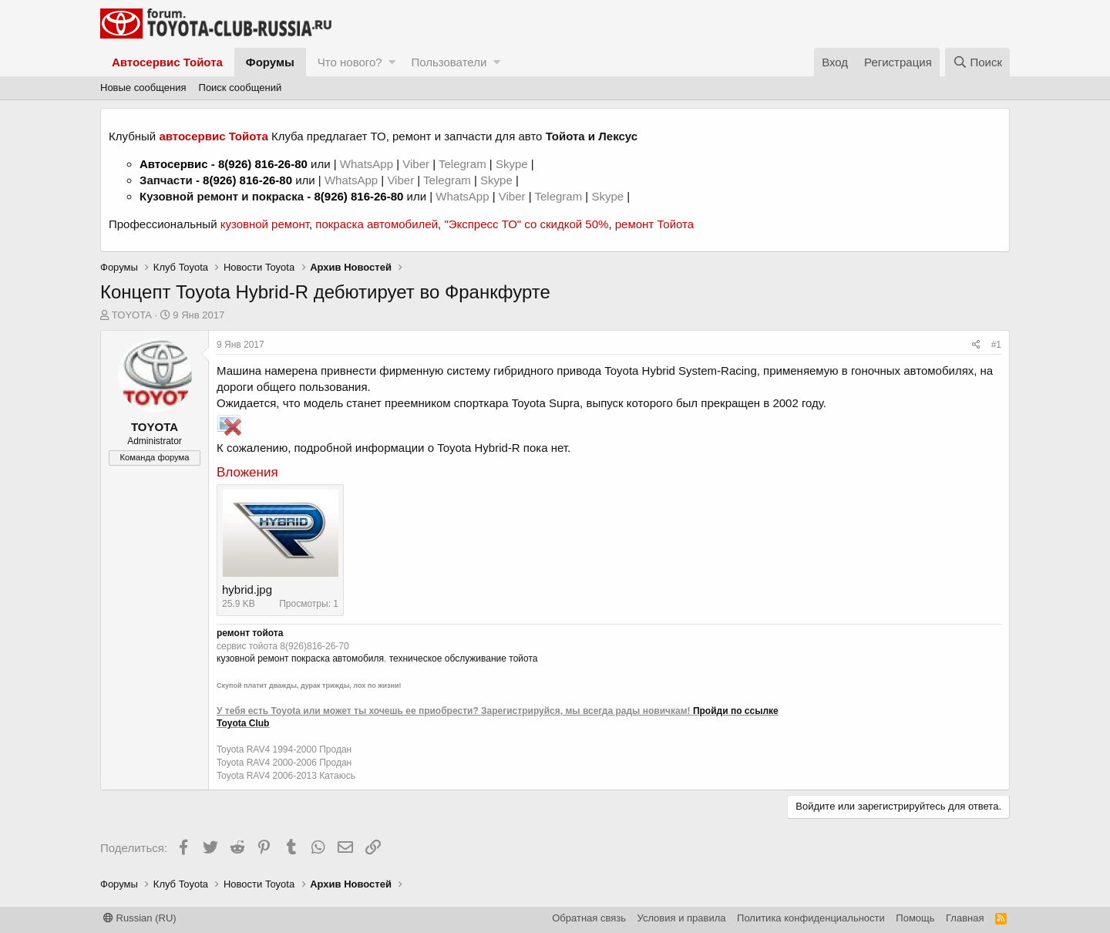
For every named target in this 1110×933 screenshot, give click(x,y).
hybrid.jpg (247, 589)
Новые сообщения (143, 87)
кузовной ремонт (264, 224)
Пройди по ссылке (736, 711)
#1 (996, 344)
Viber (415, 163)
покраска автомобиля (337, 658)
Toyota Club (243, 723)
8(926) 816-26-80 (263, 163)
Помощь (915, 918)
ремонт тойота (250, 633)
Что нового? (350, 62)
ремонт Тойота (654, 224)
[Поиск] (977, 62)
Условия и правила (681, 918)
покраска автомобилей (376, 224)
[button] (392, 62)
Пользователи (448, 62)
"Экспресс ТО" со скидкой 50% (526, 224)
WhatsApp (368, 163)
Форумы (270, 62)
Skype (513, 163)
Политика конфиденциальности (811, 918)
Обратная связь (589, 918)
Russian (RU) (140, 918)
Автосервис (174, 163)
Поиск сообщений (240, 87)
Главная (965, 918)
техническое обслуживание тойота (463, 658)
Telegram (464, 163)
